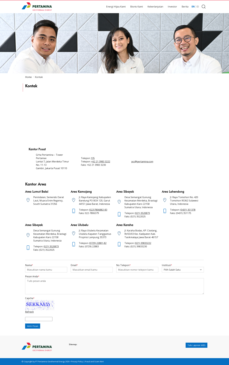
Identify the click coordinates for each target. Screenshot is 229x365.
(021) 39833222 (143, 243)
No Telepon (123, 265)
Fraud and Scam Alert (94, 361)
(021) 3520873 (142, 213)
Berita (185, 6)
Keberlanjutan (155, 6)
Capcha (29, 298)
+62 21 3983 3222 (100, 161)
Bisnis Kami (136, 6)
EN (193, 6)
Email (74, 265)
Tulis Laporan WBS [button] (196, 345)
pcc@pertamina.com (142, 161)
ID (197, 6)
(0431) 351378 (187, 209)
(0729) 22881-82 (97, 243)
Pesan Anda (32, 276)
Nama (29, 265)
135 (93, 158)
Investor (172, 6)
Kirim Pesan (32, 326)
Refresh (29, 311)
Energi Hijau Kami (116, 6)
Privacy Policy (77, 361)
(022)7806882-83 (98, 209)
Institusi (167, 265)
